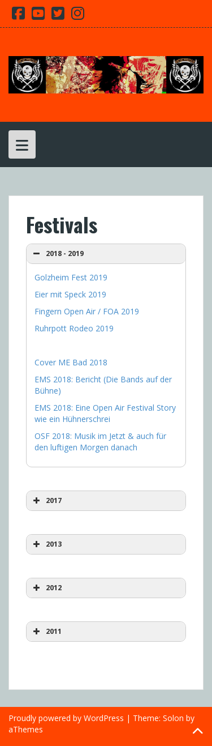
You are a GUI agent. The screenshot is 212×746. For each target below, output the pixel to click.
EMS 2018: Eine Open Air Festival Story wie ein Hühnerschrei (105, 413)
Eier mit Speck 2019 (70, 294)
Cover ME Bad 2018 (70, 362)
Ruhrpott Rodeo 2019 (74, 328)
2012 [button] (46, 588)
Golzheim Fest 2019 (70, 277)
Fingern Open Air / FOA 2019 (86, 311)
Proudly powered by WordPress (66, 718)
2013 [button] (46, 544)
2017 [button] (46, 500)
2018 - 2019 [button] (57, 253)
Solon (173, 718)
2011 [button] (46, 631)
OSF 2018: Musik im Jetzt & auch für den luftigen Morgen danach (100, 441)
